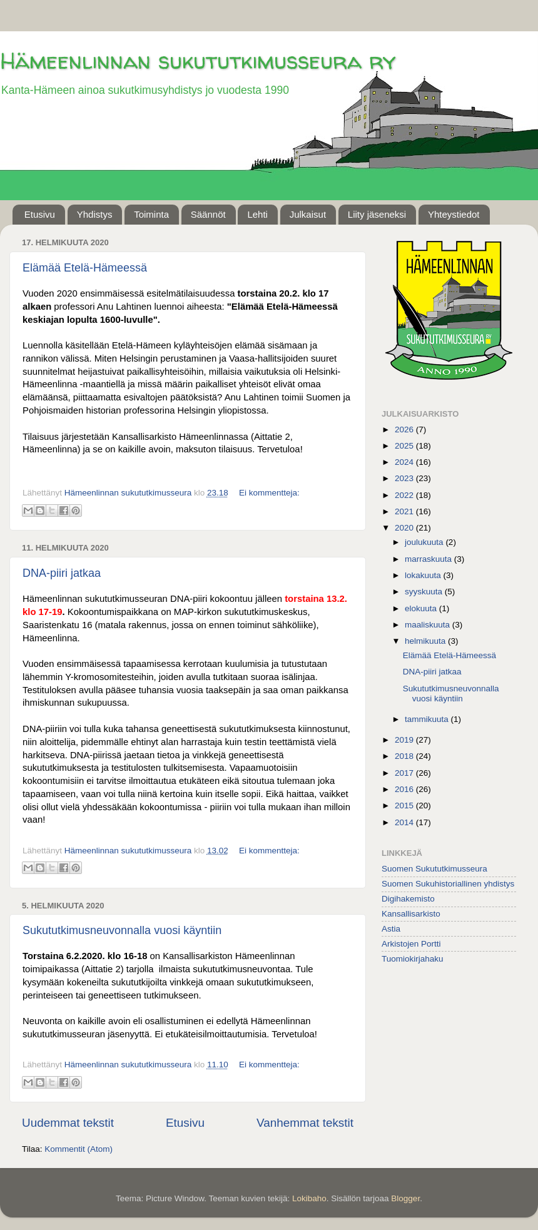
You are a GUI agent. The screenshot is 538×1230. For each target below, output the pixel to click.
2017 (405, 773)
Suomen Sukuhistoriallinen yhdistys (448, 883)
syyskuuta (425, 591)
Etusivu (39, 214)
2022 (405, 495)
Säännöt (208, 214)
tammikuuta (428, 719)
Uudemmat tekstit (68, 1122)
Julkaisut (308, 214)
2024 (405, 462)
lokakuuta (424, 575)
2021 (405, 511)
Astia (391, 928)
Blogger (405, 1198)
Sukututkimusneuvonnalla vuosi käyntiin (122, 930)
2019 (405, 740)
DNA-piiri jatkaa (62, 573)
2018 (405, 756)
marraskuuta (429, 559)
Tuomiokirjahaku (413, 958)
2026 (405, 429)
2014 (405, 822)
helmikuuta (426, 641)
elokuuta (422, 608)
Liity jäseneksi (377, 214)
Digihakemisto (408, 898)
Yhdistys (95, 214)
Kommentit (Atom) (78, 1149)
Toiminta (151, 214)
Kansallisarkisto (411, 913)
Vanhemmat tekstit (304, 1122)
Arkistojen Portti (411, 943)
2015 (405, 805)
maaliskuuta (428, 624)
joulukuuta (425, 542)
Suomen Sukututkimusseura (434, 868)
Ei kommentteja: (269, 492)
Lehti (257, 214)
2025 (405, 445)
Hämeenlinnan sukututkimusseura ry (197, 60)
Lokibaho (309, 1198)
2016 (405, 789)
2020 (405, 527)
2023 (405, 478)
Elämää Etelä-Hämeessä (85, 268)
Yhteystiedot (454, 214)
